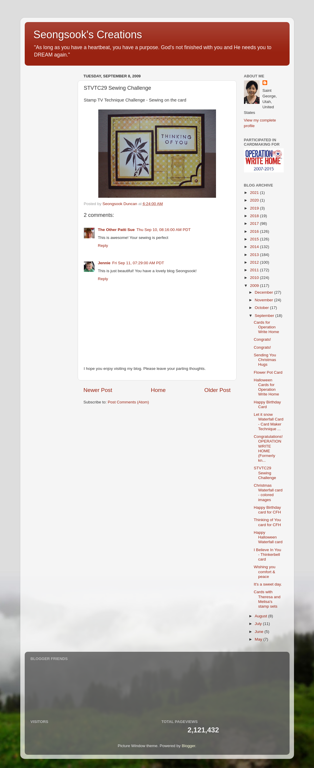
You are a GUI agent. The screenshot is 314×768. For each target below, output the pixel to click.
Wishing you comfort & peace (264, 572)
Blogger (188, 746)
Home (158, 390)
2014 (255, 247)
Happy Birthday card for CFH (267, 509)
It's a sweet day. (268, 584)
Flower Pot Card (268, 372)
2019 (255, 208)
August (261, 616)
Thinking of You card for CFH (267, 522)
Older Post (217, 390)
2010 (255, 277)
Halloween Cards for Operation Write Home (266, 387)
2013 (255, 254)
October (262, 307)
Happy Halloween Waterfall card (268, 537)
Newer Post (98, 390)
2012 (255, 262)
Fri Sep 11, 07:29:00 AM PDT (138, 263)
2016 (255, 231)
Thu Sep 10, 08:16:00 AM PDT (164, 229)
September (265, 315)
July (259, 623)
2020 (255, 200)
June (260, 631)
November (264, 300)
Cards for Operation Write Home (266, 327)
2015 (255, 239)
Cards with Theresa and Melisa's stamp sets (267, 599)
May (259, 639)
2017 (255, 223)
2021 (255, 192)
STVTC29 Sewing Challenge (265, 473)
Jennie (104, 263)
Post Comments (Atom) (128, 402)
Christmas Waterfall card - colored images (268, 492)
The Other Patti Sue (116, 229)
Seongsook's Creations (88, 35)
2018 (255, 216)
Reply (103, 245)
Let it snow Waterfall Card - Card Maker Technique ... (268, 421)
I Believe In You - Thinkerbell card (267, 554)
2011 (255, 270)
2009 (255, 285)
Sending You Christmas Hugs (265, 360)
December (264, 292)
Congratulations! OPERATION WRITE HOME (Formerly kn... (268, 448)
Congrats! (262, 339)
